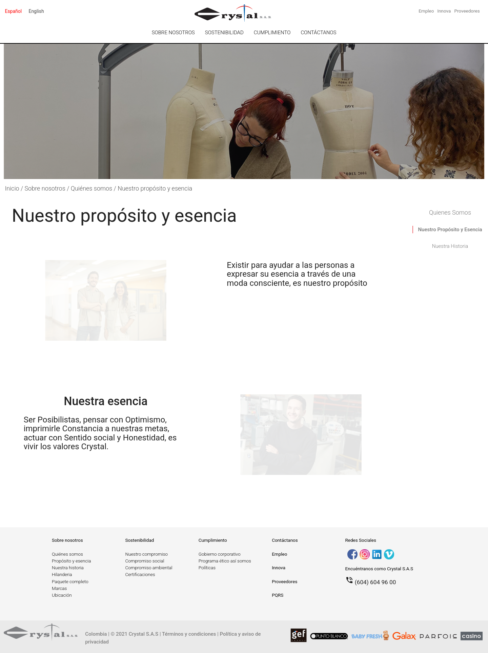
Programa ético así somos (225, 560)
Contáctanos (285, 540)
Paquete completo (70, 581)
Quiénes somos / (94, 188)
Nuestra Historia (450, 246)
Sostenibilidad (139, 540)
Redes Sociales (360, 540)
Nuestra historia (68, 567)
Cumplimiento (213, 540)
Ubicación (62, 595)
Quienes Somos (450, 212)
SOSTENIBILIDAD (224, 32)
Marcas (59, 588)
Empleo (426, 11)
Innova (444, 11)
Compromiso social (144, 560)
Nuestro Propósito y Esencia (450, 229)
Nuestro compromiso (146, 554)
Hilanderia (62, 574)
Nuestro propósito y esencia (155, 188)
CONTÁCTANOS (318, 32)
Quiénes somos (67, 554)
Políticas (207, 567)
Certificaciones (140, 574)
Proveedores (467, 11)
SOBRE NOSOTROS (173, 32)
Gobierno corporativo (220, 554)
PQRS (277, 595)
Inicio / (14, 188)
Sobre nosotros (67, 540)
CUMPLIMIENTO (272, 32)
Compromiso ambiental (148, 567)
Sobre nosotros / (47, 188)
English (36, 11)
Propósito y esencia (71, 560)
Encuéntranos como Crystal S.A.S (379, 568)
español (13, 11)
